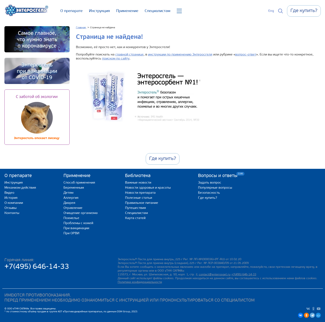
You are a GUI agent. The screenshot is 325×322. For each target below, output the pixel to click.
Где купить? (207, 198)
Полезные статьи (138, 198)
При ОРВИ (71, 233)
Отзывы (10, 208)
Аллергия (70, 198)
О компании (13, 203)
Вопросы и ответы (217, 175)
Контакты (11, 213)
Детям (68, 193)
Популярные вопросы (215, 187)
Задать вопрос (209, 182)
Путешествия (135, 208)
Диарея (69, 203)
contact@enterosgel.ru (215, 274)
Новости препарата (140, 193)
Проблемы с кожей (78, 223)
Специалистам (157, 11)
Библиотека (138, 175)
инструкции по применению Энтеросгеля (180, 54)
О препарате (71, 11)
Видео (9, 193)
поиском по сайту (115, 58)
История (11, 198)
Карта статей (135, 218)
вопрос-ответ (245, 54)
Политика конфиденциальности (140, 282)
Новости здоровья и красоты (148, 187)
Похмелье (71, 218)
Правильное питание (141, 203)
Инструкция (99, 11)
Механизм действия (20, 187)
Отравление (72, 208)
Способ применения (79, 182)
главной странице (129, 54)
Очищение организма (80, 213)
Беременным (73, 187)
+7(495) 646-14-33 (36, 267)
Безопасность (209, 193)
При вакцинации (76, 228)
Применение (127, 11)
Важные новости (138, 182)
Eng (271, 11)
